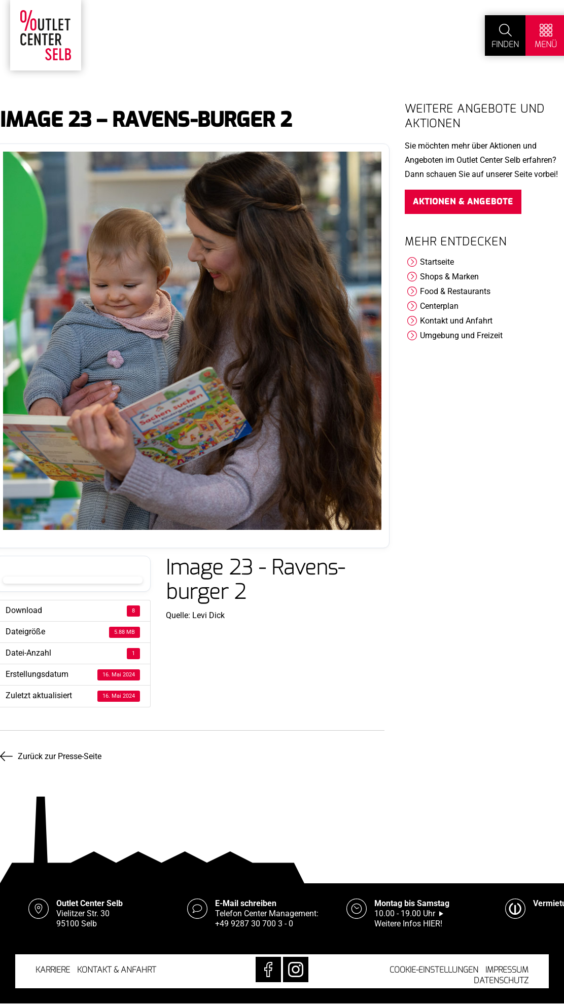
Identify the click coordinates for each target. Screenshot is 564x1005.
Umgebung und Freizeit (461, 335)
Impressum (506, 969)
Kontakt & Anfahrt (116, 969)
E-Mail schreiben (245, 903)
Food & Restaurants (455, 291)
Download (73, 580)
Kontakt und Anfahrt (456, 321)
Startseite (437, 262)
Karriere (53, 969)
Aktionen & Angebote (463, 201)
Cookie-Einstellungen (434, 969)
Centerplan (439, 306)
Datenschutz (501, 980)
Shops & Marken (449, 276)
